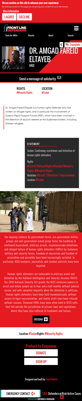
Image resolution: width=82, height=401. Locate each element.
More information (11, 11)
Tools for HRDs (11, 35)
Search (71, 35)
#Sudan (45, 92)
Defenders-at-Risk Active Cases (61, 394)
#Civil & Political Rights (40, 166)
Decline (24, 16)
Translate (75, 44)
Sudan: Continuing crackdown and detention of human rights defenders (51, 152)
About (50, 35)
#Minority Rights (24, 92)
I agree (9, 16)
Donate (31, 35)
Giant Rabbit (51, 379)
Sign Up (41, 361)
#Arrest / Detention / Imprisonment (56, 175)
